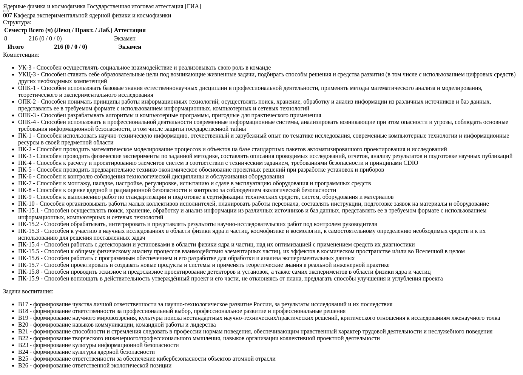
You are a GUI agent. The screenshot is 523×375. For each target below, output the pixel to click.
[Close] (6, 11)
